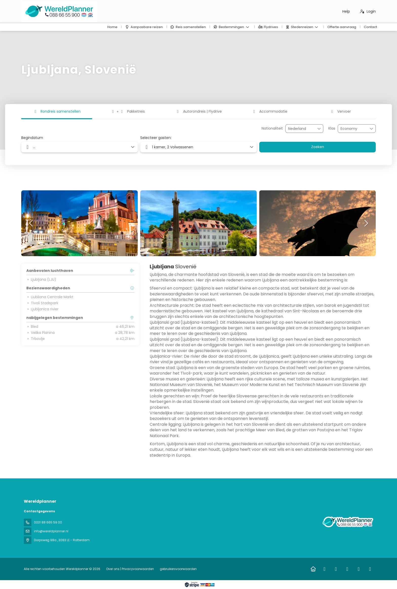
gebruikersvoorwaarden (178, 569)
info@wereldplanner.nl (51, 531)
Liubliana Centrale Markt (49, 297)
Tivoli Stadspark (42, 303)
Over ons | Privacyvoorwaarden (130, 569)
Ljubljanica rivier (42, 309)
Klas (331, 128)
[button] (31, 223)
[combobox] (300, 129)
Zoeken (317, 146)
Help (346, 11)
